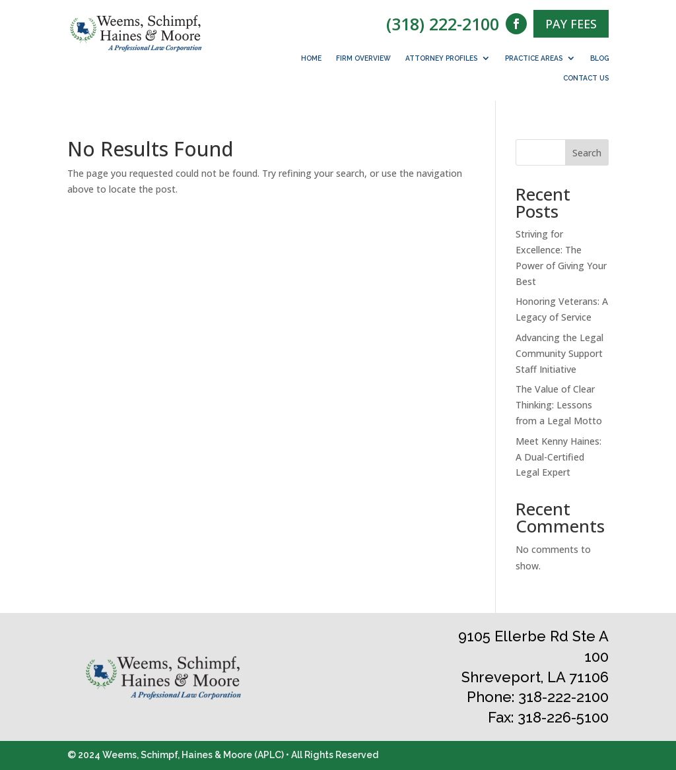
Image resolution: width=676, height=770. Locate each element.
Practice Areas (533, 58)
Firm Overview (363, 58)
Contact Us (586, 78)
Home (311, 58)
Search (586, 152)
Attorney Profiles (441, 58)
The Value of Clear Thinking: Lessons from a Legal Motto (559, 405)
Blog (599, 58)
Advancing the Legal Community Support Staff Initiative (559, 353)
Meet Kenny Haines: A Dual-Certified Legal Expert (558, 457)
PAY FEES (571, 24)
